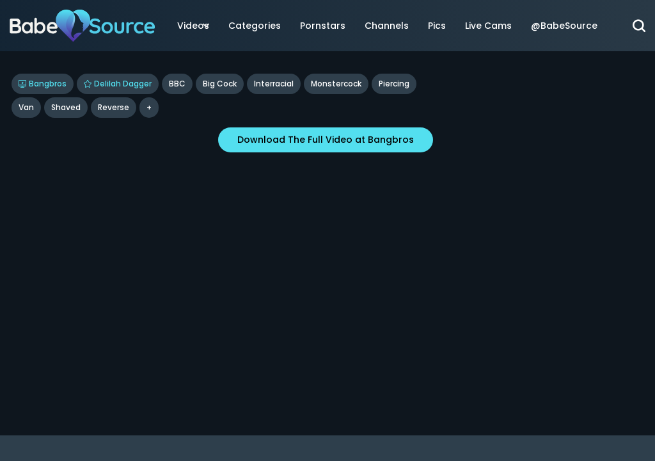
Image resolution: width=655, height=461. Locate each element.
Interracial (274, 83)
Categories (254, 25)
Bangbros (43, 83)
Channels (387, 25)
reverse (113, 107)
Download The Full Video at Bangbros (325, 139)
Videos (193, 25)
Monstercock (336, 83)
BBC (177, 83)
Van (26, 107)
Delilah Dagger (118, 83)
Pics (437, 25)
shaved (66, 107)
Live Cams (488, 25)
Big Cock (220, 83)
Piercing (394, 83)
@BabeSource (564, 25)
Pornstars (322, 25)
